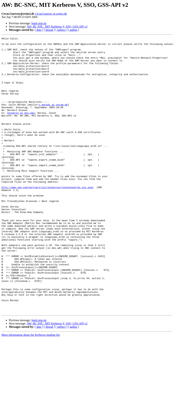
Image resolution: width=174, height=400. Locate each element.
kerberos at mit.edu (20, 128)
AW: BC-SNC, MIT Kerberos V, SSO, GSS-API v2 (57, 26)
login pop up (39, 23)
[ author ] (73, 29)
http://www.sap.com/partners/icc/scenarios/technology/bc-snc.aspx (47, 217)
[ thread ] (49, 29)
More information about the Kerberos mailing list (30, 390)
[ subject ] (61, 29)
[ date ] (39, 29)
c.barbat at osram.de (53, 118)
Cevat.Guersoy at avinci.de (51, 13)
